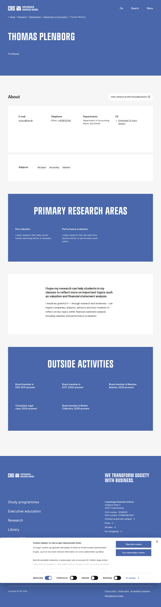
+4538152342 (64, 120)
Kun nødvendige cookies (133, 577)
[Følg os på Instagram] (113, 544)
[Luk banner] (157, 566)
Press (107, 523)
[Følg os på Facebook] (106, 544)
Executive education (24, 511)
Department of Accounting (55, 17)
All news (108, 527)
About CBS (17, 538)
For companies (112, 531)
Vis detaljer (131, 602)
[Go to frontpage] (23, 8)
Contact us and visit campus (118, 519)
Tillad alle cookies (134, 568)
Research (22, 17)
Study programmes (23, 502)
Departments (35, 17)
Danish (119, 8)
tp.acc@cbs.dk (26, 120)
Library (13, 529)
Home (12, 17)
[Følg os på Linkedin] (121, 544)
